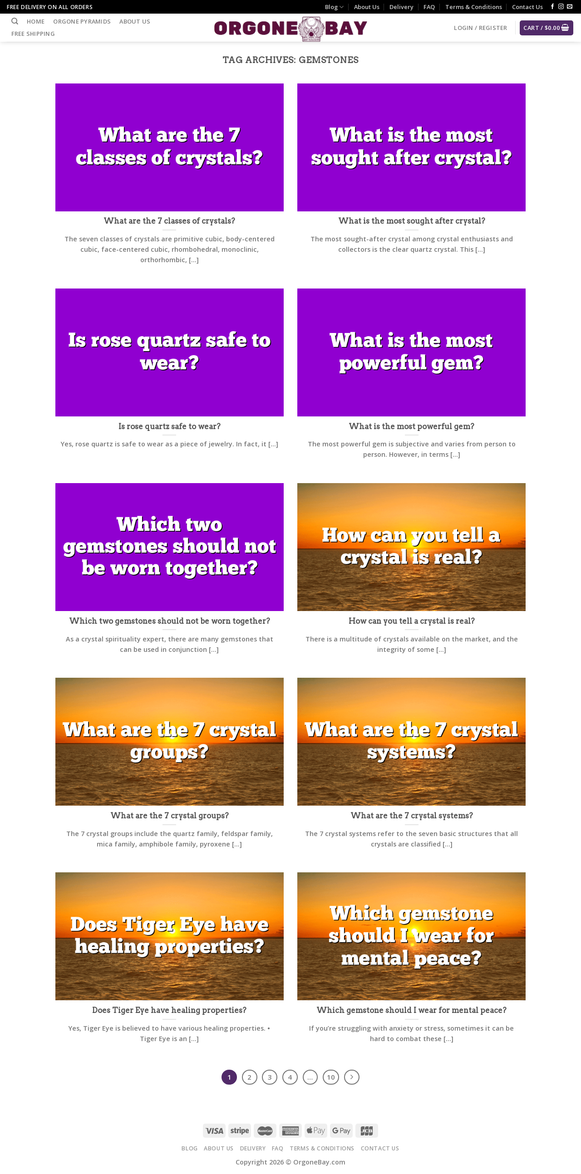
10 (331, 1076)
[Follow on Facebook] (552, 7)
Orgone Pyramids (82, 21)
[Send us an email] (569, 7)
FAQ (429, 7)
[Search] (15, 21)
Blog (334, 7)
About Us (366, 7)
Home (35, 21)
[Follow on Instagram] (561, 7)
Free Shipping (33, 33)
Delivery (401, 7)
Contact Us (527, 7)
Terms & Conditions (473, 7)
